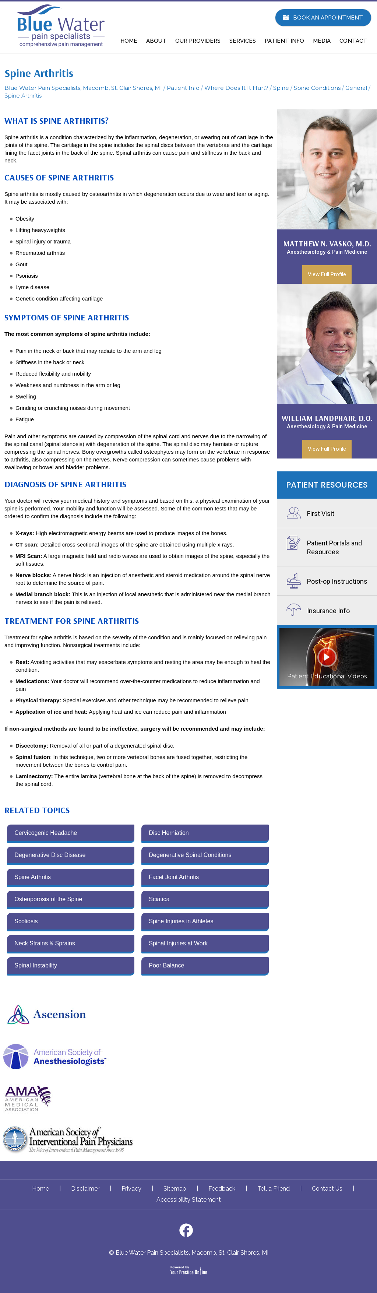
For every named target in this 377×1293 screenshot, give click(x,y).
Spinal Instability (35, 965)
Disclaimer (85, 1188)
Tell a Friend (273, 1188)
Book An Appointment (328, 17)
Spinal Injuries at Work (178, 943)
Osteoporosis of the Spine (48, 899)
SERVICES (242, 41)
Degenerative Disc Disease (49, 855)
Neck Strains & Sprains (44, 943)
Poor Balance (166, 965)
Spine (281, 87)
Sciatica (159, 899)
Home (40, 1188)
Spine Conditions (317, 87)
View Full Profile (327, 274)
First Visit (320, 513)
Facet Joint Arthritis (174, 877)
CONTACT (353, 41)
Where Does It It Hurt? (236, 87)
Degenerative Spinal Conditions (190, 855)
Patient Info (183, 87)
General (356, 87)
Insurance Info (328, 611)
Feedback (221, 1188)
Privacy (131, 1188)
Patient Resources (327, 485)
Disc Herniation (168, 833)
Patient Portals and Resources (334, 547)
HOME (128, 41)
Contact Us (327, 1188)
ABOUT (156, 41)
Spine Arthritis (32, 877)
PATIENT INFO (284, 41)
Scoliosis (26, 921)
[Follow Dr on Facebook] (188, 1232)
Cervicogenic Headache (45, 833)
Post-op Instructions (337, 581)
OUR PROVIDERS (198, 41)
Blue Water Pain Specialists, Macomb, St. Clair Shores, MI (83, 87)
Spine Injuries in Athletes (181, 921)
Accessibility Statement (188, 1199)
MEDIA (322, 41)
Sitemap (174, 1188)
